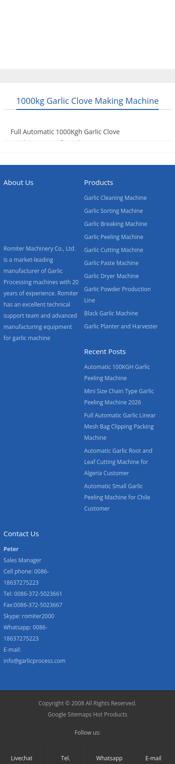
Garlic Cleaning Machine (115, 198)
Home (18, 38)
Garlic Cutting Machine (113, 250)
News (17, 58)
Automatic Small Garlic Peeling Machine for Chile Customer (117, 497)
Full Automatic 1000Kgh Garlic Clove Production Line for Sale (65, 137)
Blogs (104, 58)
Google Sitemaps (69, 714)
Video (100, 38)
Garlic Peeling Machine (113, 237)
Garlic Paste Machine (111, 263)
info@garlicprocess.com (35, 661)
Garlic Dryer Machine (111, 276)
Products (59, 38)
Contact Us (61, 58)
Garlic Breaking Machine (115, 224)
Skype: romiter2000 (29, 616)
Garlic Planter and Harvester (121, 326)
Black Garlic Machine (111, 313)
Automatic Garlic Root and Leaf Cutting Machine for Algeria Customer (118, 462)
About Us (141, 38)
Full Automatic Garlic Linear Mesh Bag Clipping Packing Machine (119, 426)
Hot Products (110, 714)
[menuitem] (145, 59)
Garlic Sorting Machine (113, 211)
